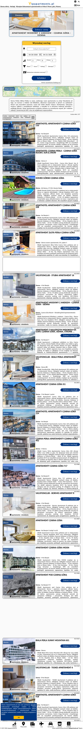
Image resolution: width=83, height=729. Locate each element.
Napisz (80, 728)
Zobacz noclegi (70, 129)
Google (33, 705)
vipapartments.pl (41, 3)
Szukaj (41, 78)
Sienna (5, 125)
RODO (3, 714)
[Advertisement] (41, 618)
